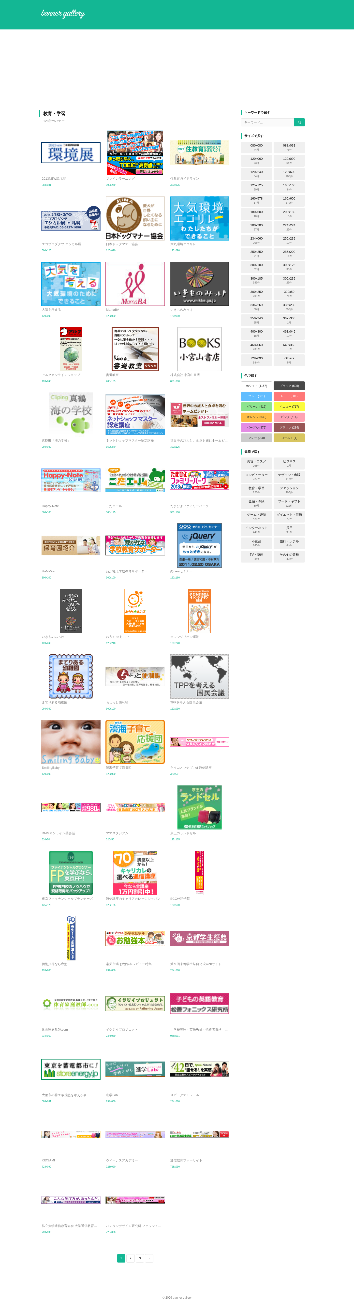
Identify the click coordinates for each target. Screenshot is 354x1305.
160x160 (289, 187)
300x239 (289, 280)
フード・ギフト (289, 503)
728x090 (257, 360)
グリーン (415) (256, 406)
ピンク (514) (289, 417)
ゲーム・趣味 (256, 517)
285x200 (289, 254)
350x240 (257, 320)
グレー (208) (256, 438)
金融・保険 (257, 503)
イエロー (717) (289, 406)
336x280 (289, 307)
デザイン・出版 (289, 477)
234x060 (257, 240)
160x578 (257, 200)
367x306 (289, 320)
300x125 (289, 267)
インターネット (256, 530)
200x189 (289, 214)
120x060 (257, 161)
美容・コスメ (256, 463)
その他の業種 (289, 557)
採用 (289, 530)
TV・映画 (257, 557)
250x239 (289, 240)
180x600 (257, 214)
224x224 (289, 227)
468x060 (257, 347)
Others (289, 360)
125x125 (257, 187)
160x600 (289, 200)
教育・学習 (257, 490)
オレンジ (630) (256, 417)
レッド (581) (289, 396)
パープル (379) (256, 427)
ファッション (289, 490)
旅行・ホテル (289, 543)
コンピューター (256, 477)
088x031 (289, 147)
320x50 (289, 294)
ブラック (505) (289, 386)
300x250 (257, 294)
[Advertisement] (177, 69)
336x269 (257, 307)
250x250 (257, 254)
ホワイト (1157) (256, 386)
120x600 (289, 174)
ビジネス (289, 463)
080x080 (257, 147)
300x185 (257, 280)
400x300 (257, 333)
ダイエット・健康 (289, 517)
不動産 (256, 543)
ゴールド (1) (289, 438)
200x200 (257, 227)
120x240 (257, 174)
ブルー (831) (256, 396)
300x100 (257, 267)
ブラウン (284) (289, 427)
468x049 (289, 333)
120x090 (289, 161)
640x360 (289, 347)
